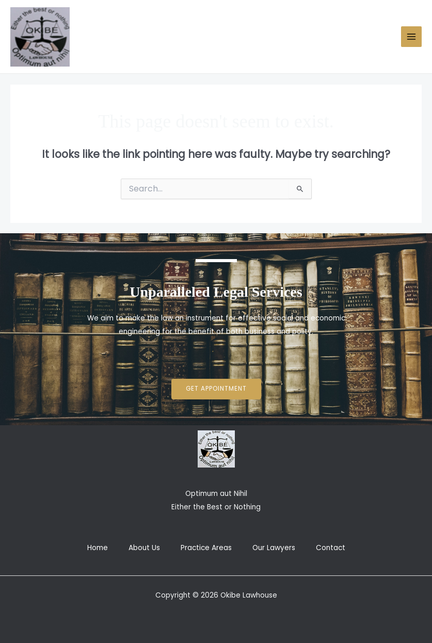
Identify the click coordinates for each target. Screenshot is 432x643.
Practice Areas (206, 548)
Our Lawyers (273, 548)
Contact (330, 548)
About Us (144, 548)
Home (97, 548)
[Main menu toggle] (411, 36)
